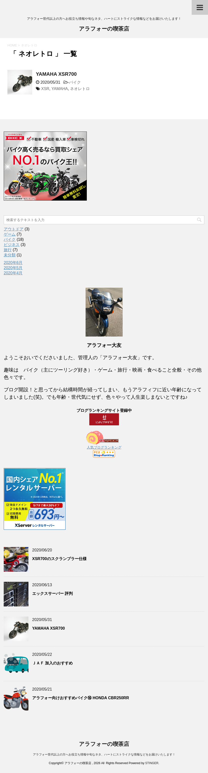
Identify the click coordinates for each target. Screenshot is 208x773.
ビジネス (12, 245)
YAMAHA (59, 89)
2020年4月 (13, 273)
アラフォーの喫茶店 (104, 29)
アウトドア (13, 229)
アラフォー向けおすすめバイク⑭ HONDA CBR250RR (80, 698)
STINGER (151, 763)
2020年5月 (13, 268)
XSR (45, 89)
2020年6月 (13, 263)
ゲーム (10, 234)
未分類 (10, 255)
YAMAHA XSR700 (56, 74)
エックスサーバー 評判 (52, 593)
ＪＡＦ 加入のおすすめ (52, 663)
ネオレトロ (80, 89)
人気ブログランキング (104, 447)
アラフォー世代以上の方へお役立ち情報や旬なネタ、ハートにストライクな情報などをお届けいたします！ (104, 754)
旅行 (8, 250)
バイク (75, 82)
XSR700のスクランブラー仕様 (59, 559)
